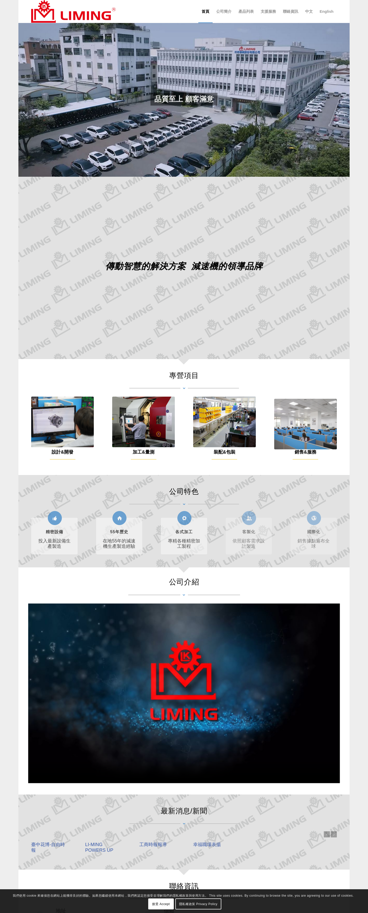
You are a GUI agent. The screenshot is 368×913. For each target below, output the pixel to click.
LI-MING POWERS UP (116, 847)
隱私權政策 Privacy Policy (198, 904)
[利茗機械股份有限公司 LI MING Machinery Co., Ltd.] (73, 11)
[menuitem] (205, 11)
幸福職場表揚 (224, 844)
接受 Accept (161, 904)
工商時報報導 (170, 844)
